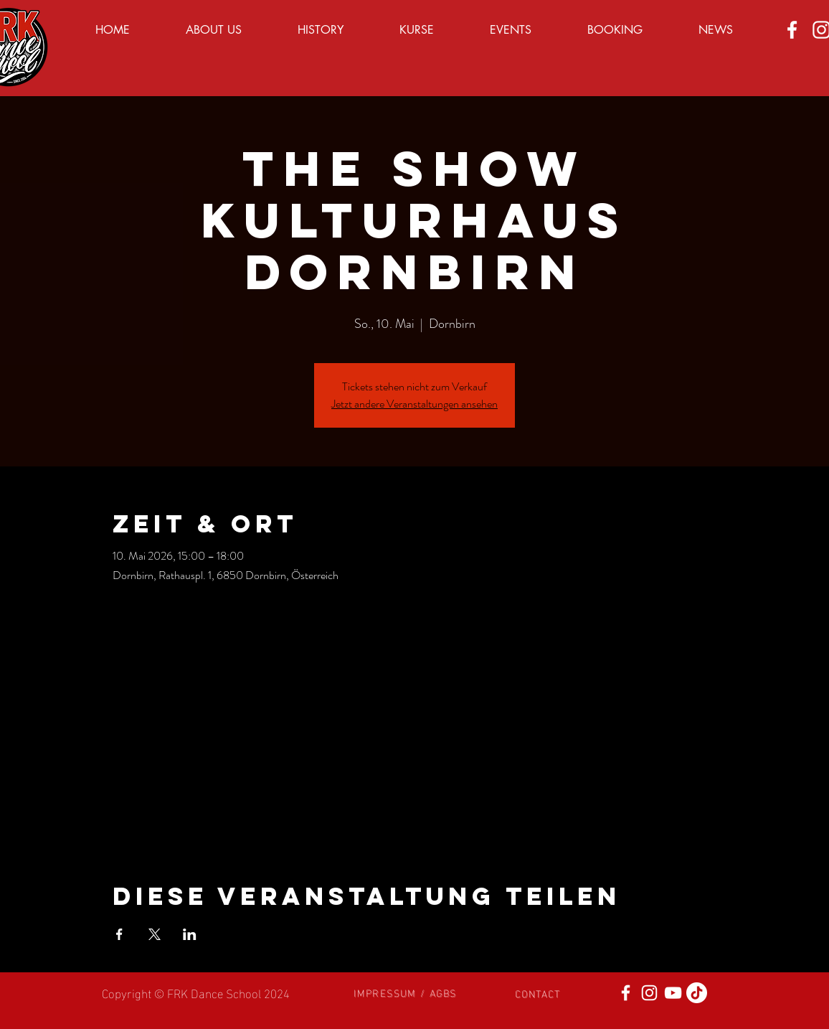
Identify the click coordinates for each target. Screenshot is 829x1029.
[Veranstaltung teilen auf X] (154, 934)
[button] (405, 992)
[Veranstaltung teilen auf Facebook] (119, 934)
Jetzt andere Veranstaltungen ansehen (414, 403)
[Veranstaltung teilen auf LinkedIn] (189, 934)
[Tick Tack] (696, 992)
